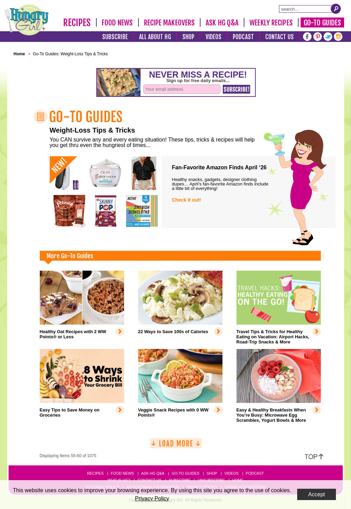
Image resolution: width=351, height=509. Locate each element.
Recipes (77, 23)
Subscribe (115, 37)
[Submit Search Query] (336, 8)
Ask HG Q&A (222, 22)
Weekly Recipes (271, 22)
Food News (117, 22)
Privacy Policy (152, 498)
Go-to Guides (185, 473)
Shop (188, 37)
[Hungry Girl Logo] (27, 19)
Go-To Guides (322, 22)
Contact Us (279, 37)
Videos (214, 37)
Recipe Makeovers (169, 22)
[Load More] (176, 446)
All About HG (155, 37)
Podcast (243, 37)
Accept (316, 494)
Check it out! (186, 200)
